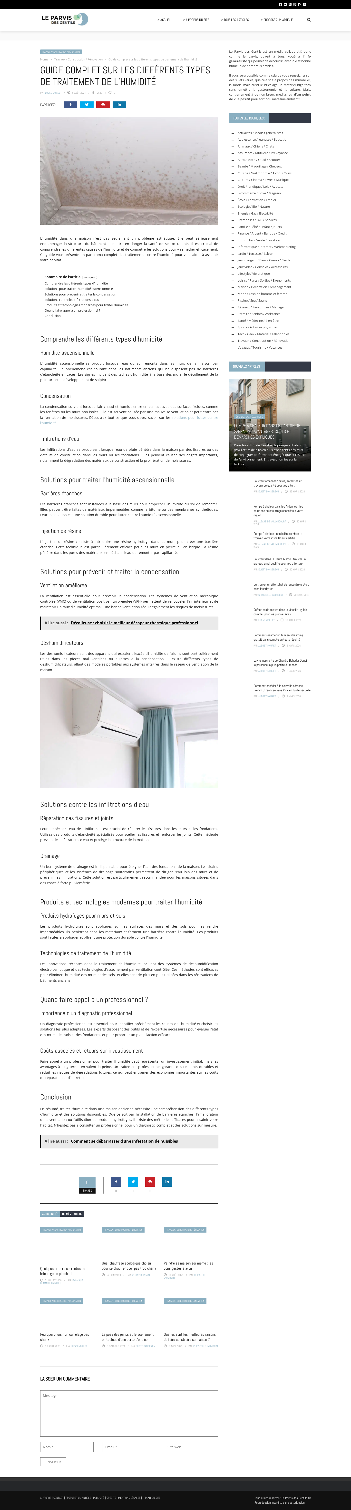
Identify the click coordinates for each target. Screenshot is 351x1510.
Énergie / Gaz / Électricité (255, 213)
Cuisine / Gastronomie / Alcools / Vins (265, 173)
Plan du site (152, 1498)
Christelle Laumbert (205, 1346)
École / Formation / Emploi (257, 200)
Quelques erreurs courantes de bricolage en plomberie (62, 1271)
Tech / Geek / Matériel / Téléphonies (263, 334)
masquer (90, 277)
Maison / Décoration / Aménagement (264, 287)
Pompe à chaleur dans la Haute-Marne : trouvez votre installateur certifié (278, 535)
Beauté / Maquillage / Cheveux (260, 166)
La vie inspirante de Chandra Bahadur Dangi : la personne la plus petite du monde (281, 662)
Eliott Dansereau (146, 1346)
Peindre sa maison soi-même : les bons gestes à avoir (188, 1266)
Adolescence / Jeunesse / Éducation (263, 139)
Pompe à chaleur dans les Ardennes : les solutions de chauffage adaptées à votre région (278, 510)
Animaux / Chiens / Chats (256, 146)
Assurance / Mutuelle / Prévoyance (263, 153)
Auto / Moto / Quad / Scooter (259, 159)
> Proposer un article (277, 20)
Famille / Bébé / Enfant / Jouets (260, 227)
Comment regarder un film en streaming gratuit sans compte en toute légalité (278, 637)
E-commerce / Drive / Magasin (259, 193)
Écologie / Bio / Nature (254, 206)
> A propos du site (196, 20)
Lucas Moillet (53, 92)
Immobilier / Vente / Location (259, 240)
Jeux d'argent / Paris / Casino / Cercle (264, 260)
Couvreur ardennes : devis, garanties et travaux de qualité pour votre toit (278, 483)
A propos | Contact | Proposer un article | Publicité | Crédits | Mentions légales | (91, 1498)
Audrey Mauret (267, 645)
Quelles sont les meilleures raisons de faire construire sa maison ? (190, 1337)
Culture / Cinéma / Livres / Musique (263, 179)
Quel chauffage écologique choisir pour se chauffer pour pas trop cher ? (129, 1266)
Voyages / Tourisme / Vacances (260, 347)
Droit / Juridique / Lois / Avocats (260, 186)
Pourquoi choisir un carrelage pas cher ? (64, 1337)
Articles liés (50, 1214)
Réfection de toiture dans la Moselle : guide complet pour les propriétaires (280, 612)
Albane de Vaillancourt (272, 521)
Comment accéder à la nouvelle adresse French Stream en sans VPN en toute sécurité (282, 688)
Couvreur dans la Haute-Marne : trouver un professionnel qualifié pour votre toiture (280, 561)
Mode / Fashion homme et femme (262, 294)
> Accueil (164, 20)
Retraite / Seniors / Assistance (259, 314)
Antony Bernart (141, 1275)
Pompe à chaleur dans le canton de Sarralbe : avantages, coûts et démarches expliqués (267, 431)
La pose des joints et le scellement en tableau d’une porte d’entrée (128, 1337)
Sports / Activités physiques (258, 327)
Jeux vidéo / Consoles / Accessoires (263, 267)
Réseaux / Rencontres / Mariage (260, 307)
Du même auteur (72, 1214)
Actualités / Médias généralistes (260, 133)
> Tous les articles (235, 20)
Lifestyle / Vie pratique (254, 273)
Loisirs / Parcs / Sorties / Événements (264, 280)
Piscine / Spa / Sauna (252, 300)
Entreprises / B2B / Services (257, 220)
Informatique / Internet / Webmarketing (267, 247)
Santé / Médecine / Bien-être (258, 320)
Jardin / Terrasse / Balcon (255, 253)
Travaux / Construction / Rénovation (61, 51)
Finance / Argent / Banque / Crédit (262, 233)
